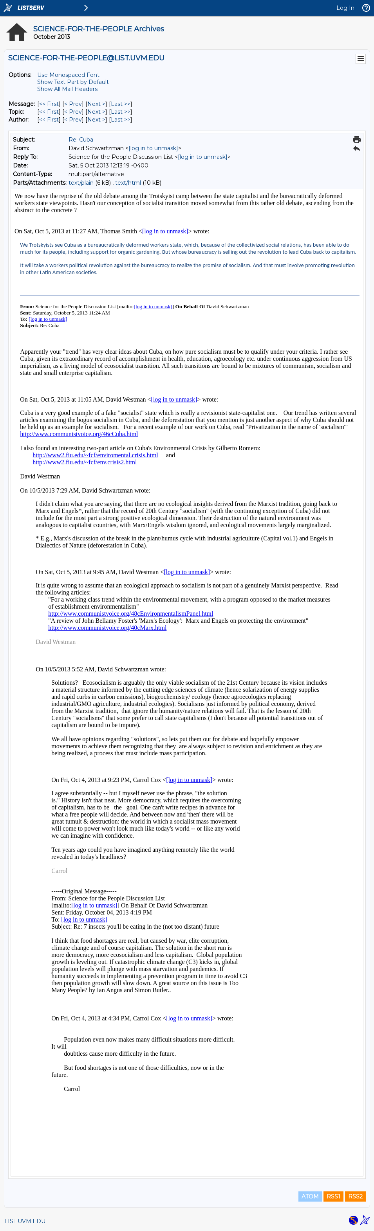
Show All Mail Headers (67, 89)
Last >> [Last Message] (120, 103)
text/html (128, 182)
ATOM (310, 1196)
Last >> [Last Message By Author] (120, 119)
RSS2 (355, 1196)
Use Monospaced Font (68, 74)
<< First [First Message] (49, 103)
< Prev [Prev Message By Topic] (73, 111)
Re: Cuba (81, 139)
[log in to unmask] (153, 148)
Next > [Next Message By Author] (96, 119)
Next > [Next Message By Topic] (96, 111)
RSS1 (333, 1196)
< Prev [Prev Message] (73, 103)
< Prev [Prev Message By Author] (73, 119)
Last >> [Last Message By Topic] (120, 111)
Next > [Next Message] (96, 103)
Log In (345, 7)
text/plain (81, 182)
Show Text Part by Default (73, 81)
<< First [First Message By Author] (49, 119)
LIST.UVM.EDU (24, 1221)
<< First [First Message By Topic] (49, 111)
